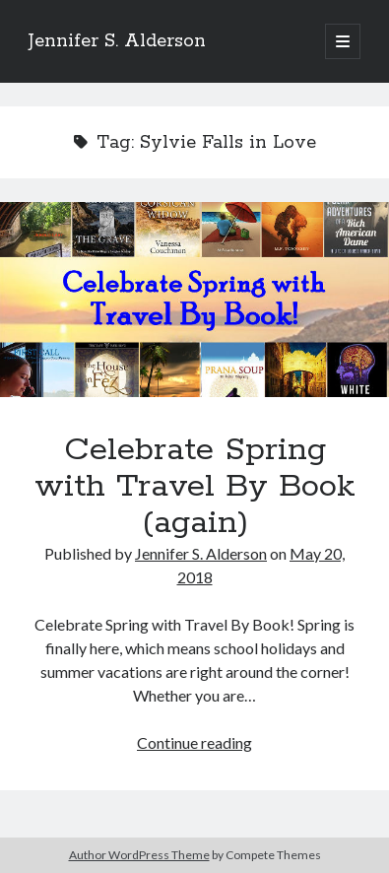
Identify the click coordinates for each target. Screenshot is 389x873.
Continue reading (194, 742)
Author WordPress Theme (139, 854)
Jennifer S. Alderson (117, 41)
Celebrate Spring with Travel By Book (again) (194, 299)
